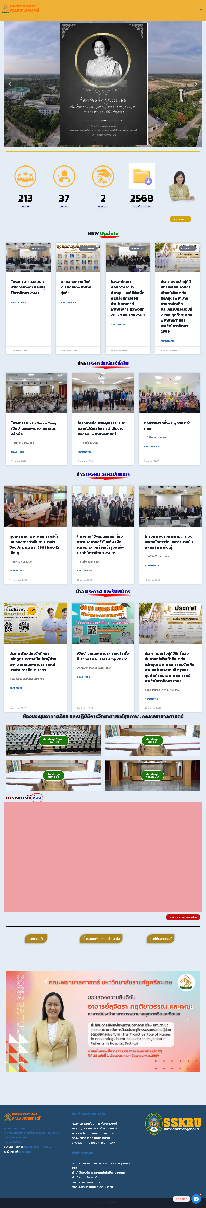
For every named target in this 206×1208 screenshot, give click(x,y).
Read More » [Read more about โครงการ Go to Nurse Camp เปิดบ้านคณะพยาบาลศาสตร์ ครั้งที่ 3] (18, 451)
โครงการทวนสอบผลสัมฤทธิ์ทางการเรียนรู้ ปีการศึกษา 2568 (28, 287)
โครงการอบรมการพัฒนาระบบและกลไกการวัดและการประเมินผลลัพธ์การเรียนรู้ (169, 542)
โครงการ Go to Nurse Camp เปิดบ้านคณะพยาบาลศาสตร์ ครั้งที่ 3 (34, 428)
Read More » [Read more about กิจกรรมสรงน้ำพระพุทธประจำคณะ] (151, 446)
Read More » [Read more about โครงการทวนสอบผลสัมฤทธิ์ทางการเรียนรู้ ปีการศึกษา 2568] (18, 302)
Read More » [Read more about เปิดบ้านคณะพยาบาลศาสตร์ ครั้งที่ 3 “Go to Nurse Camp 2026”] (84, 676)
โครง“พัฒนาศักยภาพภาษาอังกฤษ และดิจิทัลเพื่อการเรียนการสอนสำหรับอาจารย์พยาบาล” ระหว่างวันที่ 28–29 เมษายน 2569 (128, 298)
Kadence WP (113, 1202)
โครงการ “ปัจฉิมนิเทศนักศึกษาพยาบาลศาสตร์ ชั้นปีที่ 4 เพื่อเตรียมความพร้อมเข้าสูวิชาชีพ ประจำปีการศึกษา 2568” (101, 545)
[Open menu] (201, 8)
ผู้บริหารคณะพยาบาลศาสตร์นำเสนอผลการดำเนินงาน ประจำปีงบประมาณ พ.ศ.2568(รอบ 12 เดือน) (34, 545)
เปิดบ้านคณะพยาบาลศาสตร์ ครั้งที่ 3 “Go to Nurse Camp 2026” (103, 656)
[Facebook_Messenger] (196, 1199)
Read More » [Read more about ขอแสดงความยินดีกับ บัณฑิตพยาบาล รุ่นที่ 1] (68, 302)
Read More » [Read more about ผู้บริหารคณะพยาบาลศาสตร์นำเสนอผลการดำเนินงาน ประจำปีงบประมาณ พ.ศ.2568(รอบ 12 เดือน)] (16, 570)
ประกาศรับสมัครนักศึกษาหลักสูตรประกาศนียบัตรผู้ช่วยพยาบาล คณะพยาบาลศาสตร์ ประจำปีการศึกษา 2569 (32, 662)
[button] (10, 84)
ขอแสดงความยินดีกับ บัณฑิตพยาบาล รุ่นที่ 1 (76, 287)
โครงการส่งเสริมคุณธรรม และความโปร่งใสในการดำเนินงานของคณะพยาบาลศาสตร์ (101, 428)
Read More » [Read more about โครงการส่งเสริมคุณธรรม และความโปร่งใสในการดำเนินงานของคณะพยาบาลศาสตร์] (85, 451)
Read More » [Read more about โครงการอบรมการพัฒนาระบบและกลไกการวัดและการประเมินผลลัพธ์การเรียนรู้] (152, 565)
